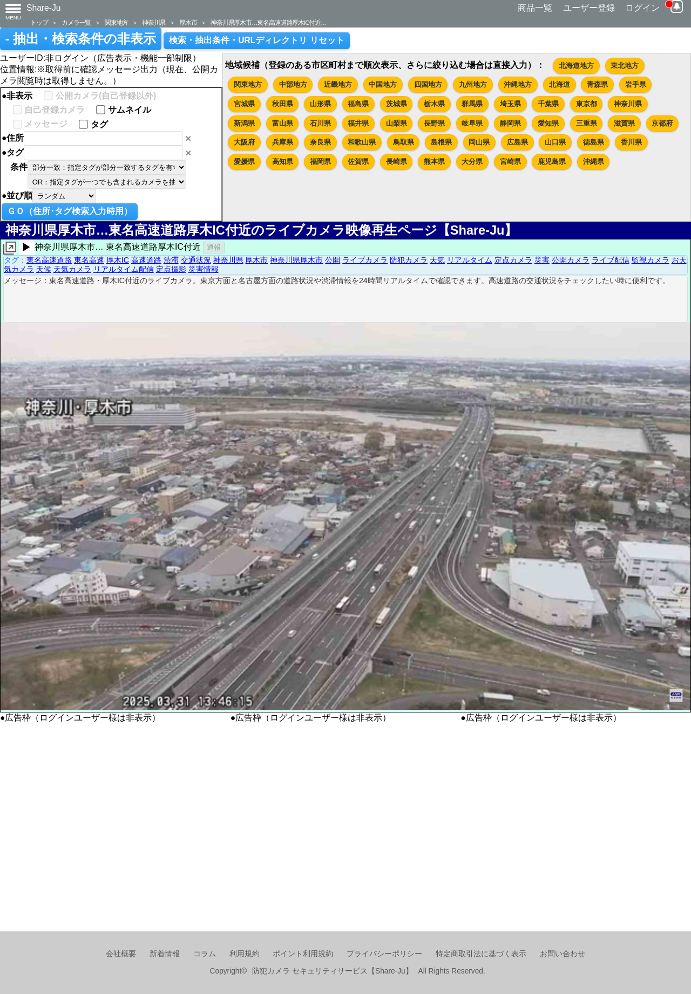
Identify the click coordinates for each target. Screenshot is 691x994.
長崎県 (396, 161)
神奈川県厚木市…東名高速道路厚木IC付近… (269, 22)
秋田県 (282, 104)
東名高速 (89, 260)
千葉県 (548, 104)
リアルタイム (469, 260)
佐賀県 (358, 161)
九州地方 (473, 84)
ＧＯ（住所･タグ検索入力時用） (69, 211)
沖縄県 (593, 161)
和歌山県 (362, 142)
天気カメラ (72, 269)
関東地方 (116, 22)
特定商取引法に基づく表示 (481, 954)
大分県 (472, 161)
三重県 (586, 123)
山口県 (555, 142)
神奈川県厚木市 (296, 260)
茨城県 (396, 104)
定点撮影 (171, 269)
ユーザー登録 (589, 7)
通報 (214, 247)
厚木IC (117, 260)
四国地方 (428, 84)
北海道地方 (576, 65)
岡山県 (479, 142)
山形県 (320, 104)
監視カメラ (650, 260)
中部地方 (293, 84)
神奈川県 (153, 22)
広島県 (517, 142)
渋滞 (171, 260)
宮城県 (244, 104)
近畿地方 (338, 84)
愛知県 (548, 123)
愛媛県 (244, 161)
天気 (437, 260)
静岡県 (510, 123)
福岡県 (320, 161)
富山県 (282, 123)
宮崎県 (510, 161)
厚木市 (188, 22)
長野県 (434, 123)
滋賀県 (624, 123)
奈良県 (320, 142)
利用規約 (244, 954)
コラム (204, 954)
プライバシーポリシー (384, 954)
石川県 (320, 123)
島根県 (441, 142)
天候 (43, 269)
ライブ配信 (610, 260)
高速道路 (146, 260)
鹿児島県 (552, 161)
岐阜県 (472, 123)
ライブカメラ (365, 260)
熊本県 (434, 161)
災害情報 (203, 269)
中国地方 (383, 84)
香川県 (631, 142)
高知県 (282, 161)
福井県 (358, 123)
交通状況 (196, 260)
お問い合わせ (562, 954)
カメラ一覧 (76, 22)
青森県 (597, 84)
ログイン (642, 7)
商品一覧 (535, 7)
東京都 (586, 104)
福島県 (358, 104)
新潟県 (244, 123)
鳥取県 (403, 142)
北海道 (559, 84)
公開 (332, 260)
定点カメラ (513, 260)
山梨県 (396, 123)
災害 (542, 260)
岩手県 (635, 84)
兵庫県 (282, 142)
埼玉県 (510, 104)
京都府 (662, 123)
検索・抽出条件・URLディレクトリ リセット (256, 40)
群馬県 (472, 104)
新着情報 (165, 954)
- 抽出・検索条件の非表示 (80, 39)
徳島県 (593, 142)
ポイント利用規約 (303, 954)
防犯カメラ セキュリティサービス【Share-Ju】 (332, 971)
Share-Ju (43, 7)
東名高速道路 (49, 260)
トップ (39, 22)
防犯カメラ (409, 260)
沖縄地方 (518, 84)
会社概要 (121, 954)
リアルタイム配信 (123, 269)
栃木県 (434, 104)
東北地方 (625, 65)
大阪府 (244, 142)
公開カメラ (571, 260)
